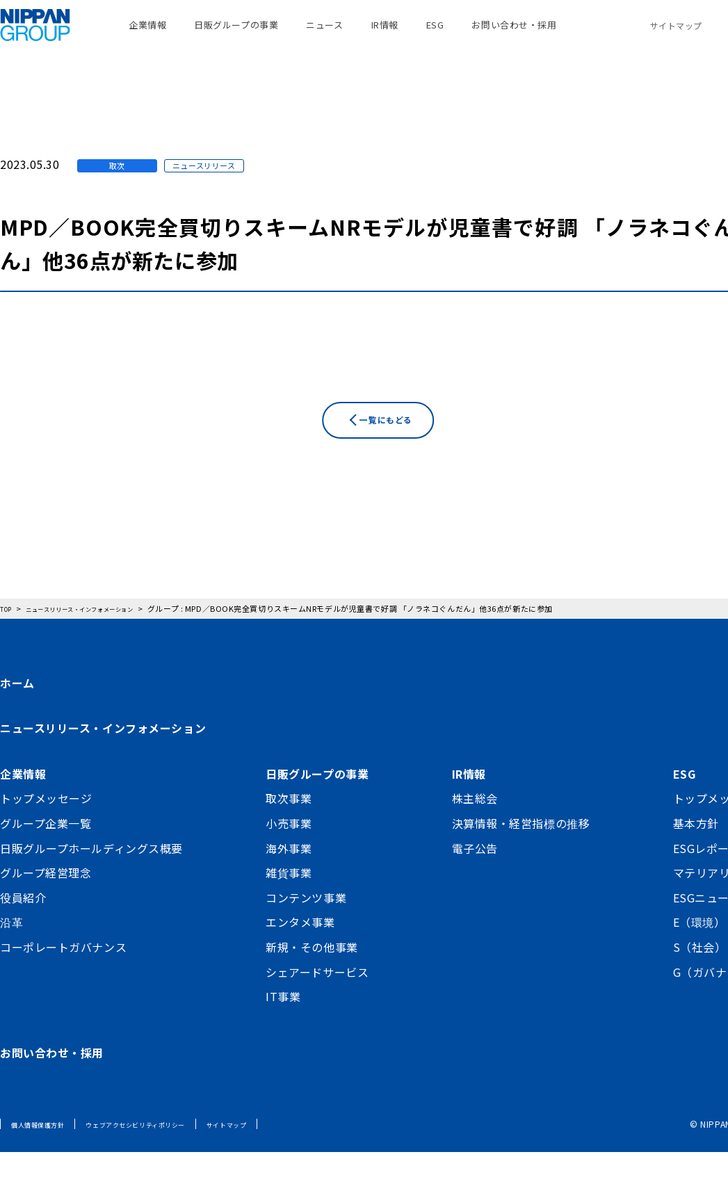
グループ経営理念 (45, 905)
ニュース (324, 34)
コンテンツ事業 (306, 929)
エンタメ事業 (300, 954)
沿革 (11, 954)
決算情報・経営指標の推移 (521, 855)
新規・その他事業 (311, 979)
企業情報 (147, 34)
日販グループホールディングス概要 (91, 880)
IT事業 (283, 1029)
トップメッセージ (46, 830)
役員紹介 (23, 929)
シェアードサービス (317, 1004)
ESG (435, 34)
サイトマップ (676, 34)
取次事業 (289, 830)
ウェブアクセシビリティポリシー (167, 1156)
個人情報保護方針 (46, 1156)
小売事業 (289, 855)
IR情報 (384, 34)
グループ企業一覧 (45, 855)
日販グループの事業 (236, 34)
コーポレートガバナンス (63, 979)
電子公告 (475, 880)
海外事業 (289, 880)
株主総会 (475, 830)
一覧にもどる (392, 475)
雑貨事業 (289, 905)
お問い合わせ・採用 (513, 34)
